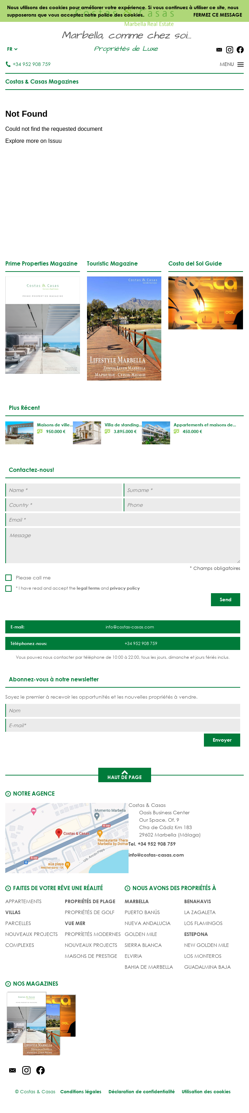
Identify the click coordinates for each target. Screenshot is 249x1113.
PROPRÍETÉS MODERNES (93, 934)
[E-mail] (122, 725)
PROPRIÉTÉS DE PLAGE (90, 901)
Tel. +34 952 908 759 (152, 844)
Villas (12, 912)
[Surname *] (182, 490)
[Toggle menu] (222, 65)
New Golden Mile (206, 945)
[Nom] (122, 710)
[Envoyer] (222, 740)
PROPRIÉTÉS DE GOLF (89, 912)
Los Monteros (203, 956)
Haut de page (124, 774)
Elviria (133, 956)
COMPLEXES (19, 945)
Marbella (137, 901)
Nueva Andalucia (147, 923)
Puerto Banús (142, 912)
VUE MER (75, 923)
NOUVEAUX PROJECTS (31, 934)
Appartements (23, 901)
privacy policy (125, 588)
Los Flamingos (203, 923)
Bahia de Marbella (149, 966)
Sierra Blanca (143, 945)
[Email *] (122, 519)
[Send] (225, 599)
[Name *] (63, 490)
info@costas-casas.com (156, 855)
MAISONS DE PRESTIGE (91, 956)
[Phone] (182, 504)
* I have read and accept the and (78, 588)
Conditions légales (80, 1091)
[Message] (122, 545)
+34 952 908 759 (28, 64)
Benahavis (197, 901)
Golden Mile (141, 934)
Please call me (33, 577)
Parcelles (18, 923)
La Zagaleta (200, 912)
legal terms (88, 588)
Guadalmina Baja (207, 966)
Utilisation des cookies (206, 1091)
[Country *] (63, 504)
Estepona (196, 934)
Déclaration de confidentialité (141, 1091)
